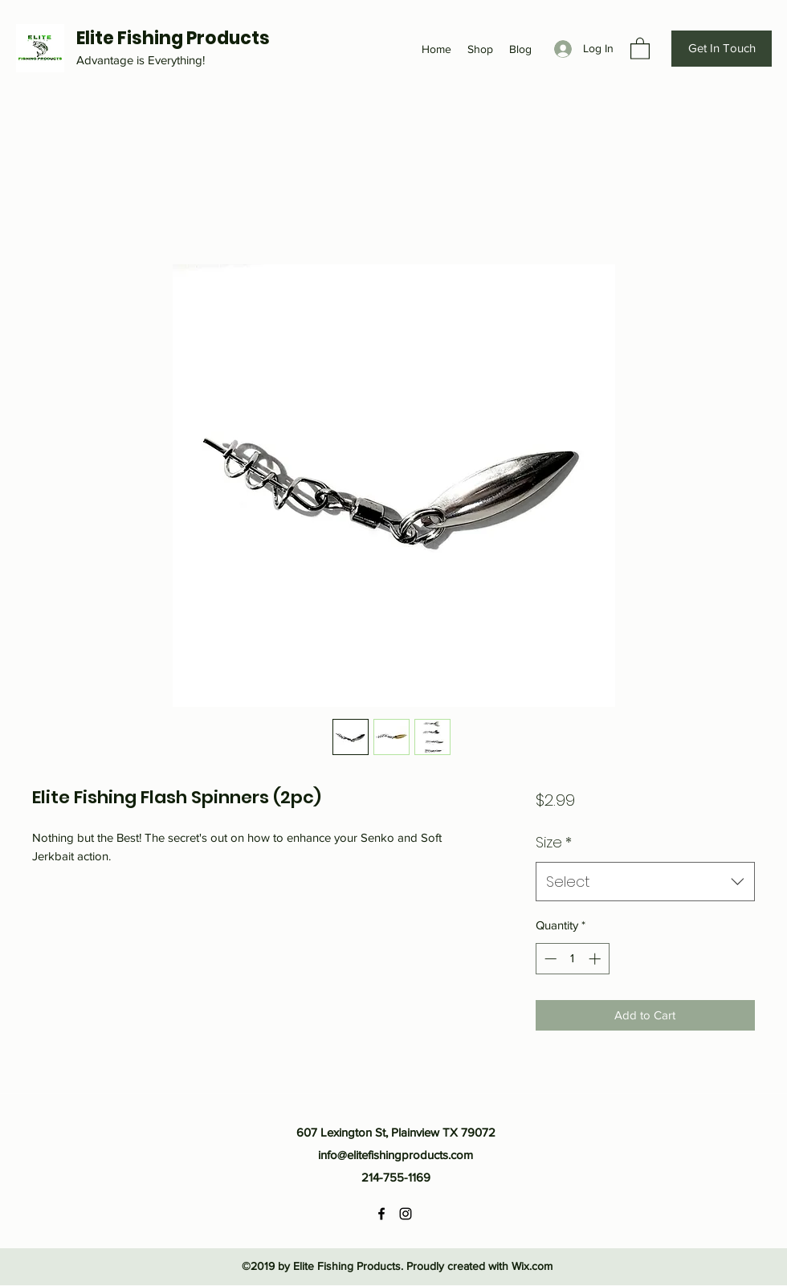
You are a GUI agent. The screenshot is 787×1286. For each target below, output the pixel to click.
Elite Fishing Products (173, 38)
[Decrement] (549, 959)
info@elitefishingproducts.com (395, 1154)
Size (554, 842)
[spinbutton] (572, 959)
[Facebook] (381, 1214)
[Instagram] (406, 1214)
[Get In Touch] (721, 49)
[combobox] (645, 882)
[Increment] (596, 959)
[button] (640, 47)
